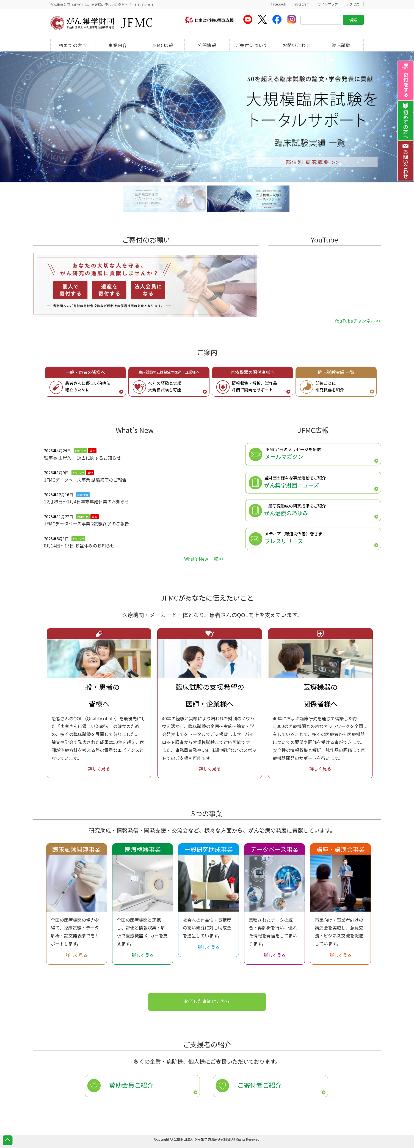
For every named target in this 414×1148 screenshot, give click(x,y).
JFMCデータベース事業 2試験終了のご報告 (86, 523)
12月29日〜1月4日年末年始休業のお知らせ (86, 501)
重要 (92, 451)
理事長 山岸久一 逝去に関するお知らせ (82, 457)
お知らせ (80, 451)
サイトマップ (328, 4)
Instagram (302, 4)
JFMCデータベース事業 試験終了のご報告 (85, 479)
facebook (278, 4)
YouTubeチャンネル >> (358, 320)
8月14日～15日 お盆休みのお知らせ (79, 545)
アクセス (352, 4)
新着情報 (82, 495)
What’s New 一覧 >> (204, 558)
